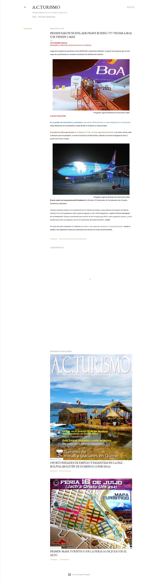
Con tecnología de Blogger (79, 574)
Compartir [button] (28, 28)
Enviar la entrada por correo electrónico (73, 239)
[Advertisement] (91, 327)
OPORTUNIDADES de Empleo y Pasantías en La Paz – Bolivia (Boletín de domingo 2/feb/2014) (87, 464)
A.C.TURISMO (46, 7)
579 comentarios (65, 471)
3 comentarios (64, 559)
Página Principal (42, 17)
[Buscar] (130, 7)
